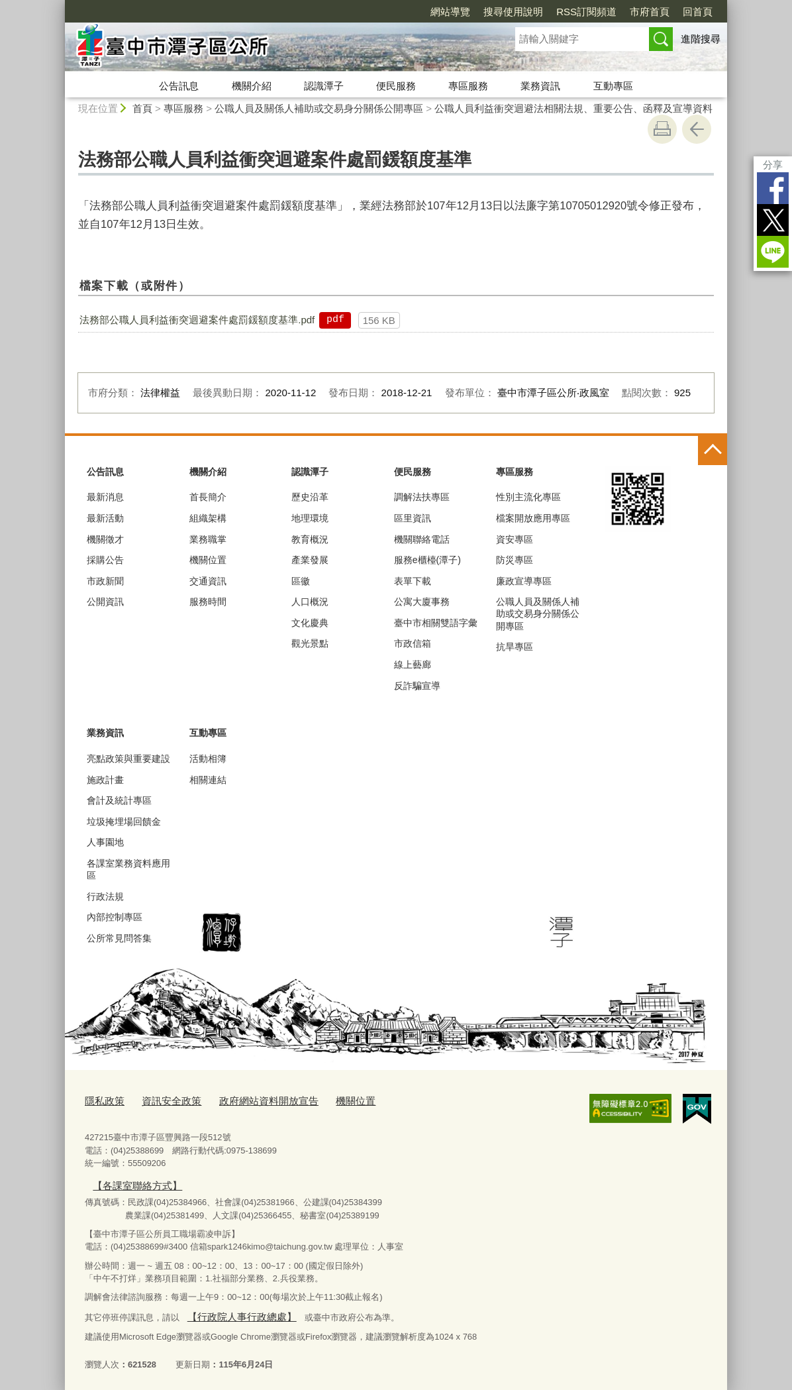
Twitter (773, 220)
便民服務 (396, 85)
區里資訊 (412, 518)
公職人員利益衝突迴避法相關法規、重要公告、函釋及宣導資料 (573, 108)
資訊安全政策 (162, 1100)
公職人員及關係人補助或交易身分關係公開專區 (319, 108)
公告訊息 (179, 85)
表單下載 (412, 581)
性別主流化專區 (528, 497)
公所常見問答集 (119, 938)
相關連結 (207, 780)
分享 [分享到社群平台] (773, 165)
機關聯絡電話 (422, 539)
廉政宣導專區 (524, 581)
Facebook (773, 188)
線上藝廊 (412, 664)
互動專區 (613, 85)
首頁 (142, 108)
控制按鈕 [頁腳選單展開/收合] (712, 450)
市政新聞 (105, 581)
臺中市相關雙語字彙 (435, 622)
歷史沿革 (309, 497)
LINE (773, 252)
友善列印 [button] (662, 129)
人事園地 (105, 842)
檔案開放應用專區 (533, 518)
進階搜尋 (700, 38)
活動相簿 (207, 758)
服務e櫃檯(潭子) (427, 560)
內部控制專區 (114, 917)
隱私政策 (102, 1100)
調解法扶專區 (422, 497)
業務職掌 (207, 539)
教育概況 (309, 539)
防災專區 (514, 560)
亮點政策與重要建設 (128, 758)
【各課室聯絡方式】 (131, 1182)
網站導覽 (450, 11)
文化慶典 (309, 622)
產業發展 (309, 560)
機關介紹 (252, 85)
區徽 (300, 581)
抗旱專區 (514, 646)
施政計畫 (105, 780)
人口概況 (309, 601)
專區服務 (468, 85)
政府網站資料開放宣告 (249, 1100)
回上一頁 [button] (696, 129)
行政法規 (105, 896)
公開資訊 (105, 601)
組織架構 (207, 518)
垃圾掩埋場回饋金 (124, 821)
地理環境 (309, 518)
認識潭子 (324, 85)
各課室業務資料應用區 (128, 869)
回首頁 (698, 11)
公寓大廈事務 (422, 601)
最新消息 (105, 497)
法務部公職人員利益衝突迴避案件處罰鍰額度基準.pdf (197, 319)
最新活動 (105, 518)
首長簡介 (207, 497)
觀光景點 (309, 643)
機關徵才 (105, 539)
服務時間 (207, 601)
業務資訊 (540, 85)
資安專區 (514, 539)
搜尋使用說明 (513, 11)
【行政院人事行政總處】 (233, 1311)
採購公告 (105, 560)
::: (59, 5)
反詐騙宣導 (417, 685)
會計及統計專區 (119, 800)
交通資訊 (207, 581)
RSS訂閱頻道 (586, 11)
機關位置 (207, 560)
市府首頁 (649, 11)
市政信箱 (412, 643)
